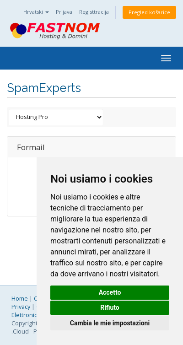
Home (19, 298)
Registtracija (94, 11)
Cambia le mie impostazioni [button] (110, 323)
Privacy (20, 307)
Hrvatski (36, 11)
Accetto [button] (110, 292)
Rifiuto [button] (109, 307)
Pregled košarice (149, 12)
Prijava (64, 11)
